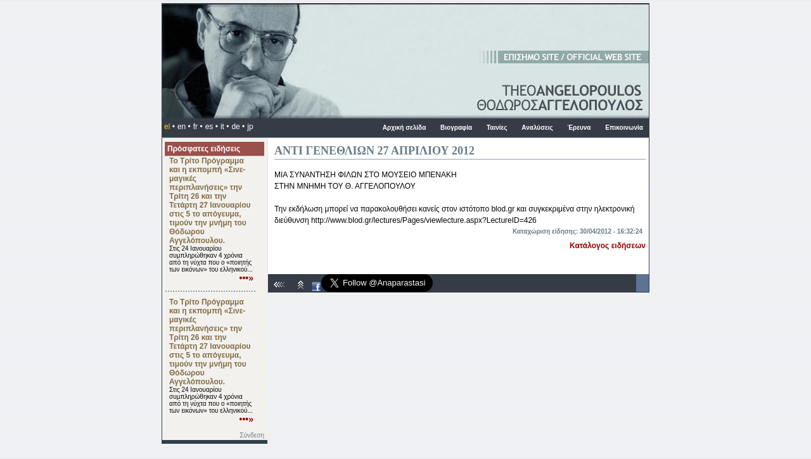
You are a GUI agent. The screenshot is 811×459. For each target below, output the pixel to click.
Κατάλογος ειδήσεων (608, 245)
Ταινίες (497, 127)
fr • (198, 126)
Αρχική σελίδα (404, 127)
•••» (246, 278)
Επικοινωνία (624, 127)
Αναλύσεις (536, 127)
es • (211, 126)
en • (184, 126)
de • (238, 126)
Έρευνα (579, 127)
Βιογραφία (456, 127)
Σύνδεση (252, 435)
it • (224, 126)
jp (250, 126)
